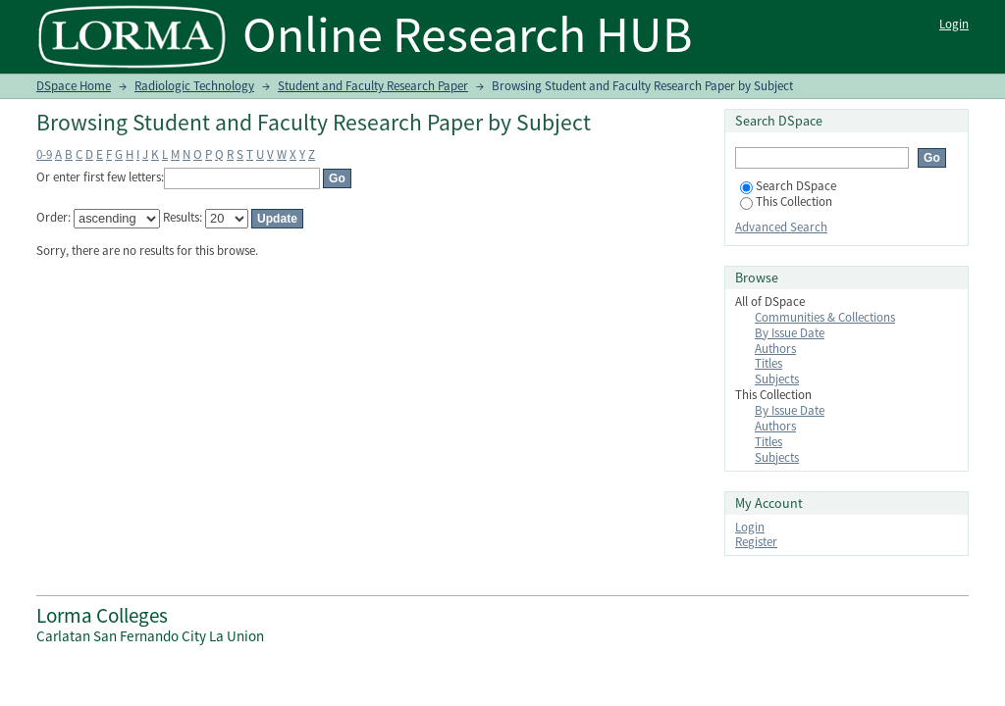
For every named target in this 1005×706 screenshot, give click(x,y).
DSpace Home (73, 85)
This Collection (786, 201)
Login (954, 24)
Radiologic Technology (194, 85)
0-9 (44, 154)
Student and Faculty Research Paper (373, 85)
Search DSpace (788, 185)
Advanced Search (781, 227)
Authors (775, 348)
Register (756, 541)
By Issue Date (789, 333)
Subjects (777, 379)
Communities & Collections (825, 317)
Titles (768, 363)
